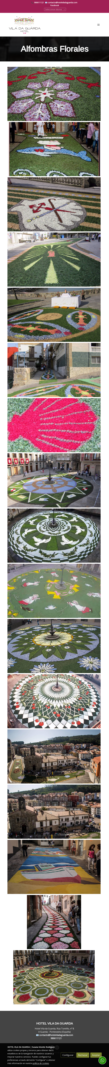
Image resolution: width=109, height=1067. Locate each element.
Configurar (68, 1055)
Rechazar (82, 1055)
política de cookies (41, 1063)
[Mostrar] (54, 94)
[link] (25, 25)
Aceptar (96, 1055)
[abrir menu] (98, 24)
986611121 (39, 2)
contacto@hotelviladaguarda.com (62, 2)
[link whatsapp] (102, 1060)
